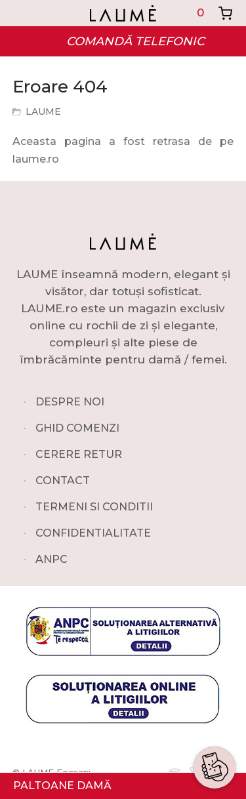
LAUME (43, 111)
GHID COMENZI (77, 428)
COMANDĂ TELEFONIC (135, 41)
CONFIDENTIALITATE (93, 533)
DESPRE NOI (69, 402)
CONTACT (62, 480)
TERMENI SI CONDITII (94, 507)
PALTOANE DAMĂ (62, 785)
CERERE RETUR (78, 454)
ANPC (51, 559)
